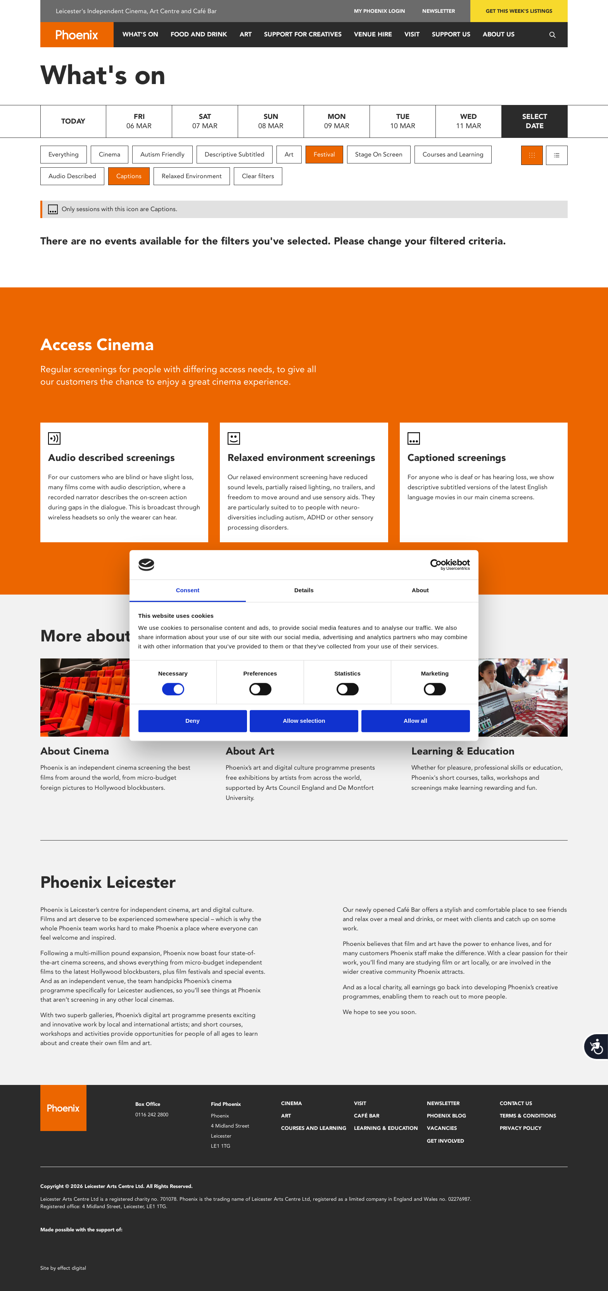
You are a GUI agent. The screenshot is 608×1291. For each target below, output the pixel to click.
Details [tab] (304, 590)
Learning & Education (463, 751)
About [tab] (420, 590)
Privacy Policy (520, 1128)
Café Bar (366, 1116)
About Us (499, 34)
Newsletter (438, 11)
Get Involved (445, 1141)
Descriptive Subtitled (234, 154)
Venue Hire (373, 34)
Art (246, 34)
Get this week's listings (519, 11)
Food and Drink (199, 34)
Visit (412, 34)
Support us (451, 34)
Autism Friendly (162, 154)
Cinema (109, 154)
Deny (192, 720)
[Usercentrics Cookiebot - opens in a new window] (436, 565)
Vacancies (442, 1128)
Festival (324, 154)
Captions (129, 176)
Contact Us (516, 1103)
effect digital (71, 1268)
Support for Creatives (303, 34)
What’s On (140, 34)
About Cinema (74, 751)
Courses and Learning (453, 154)
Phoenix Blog (446, 1116)
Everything (63, 154)
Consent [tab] (188, 590)
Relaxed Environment (192, 176)
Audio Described (72, 176)
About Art (250, 751)
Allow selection (304, 720)
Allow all (415, 720)
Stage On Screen (378, 154)
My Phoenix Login (379, 11)
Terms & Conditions (528, 1116)
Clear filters (258, 176)
